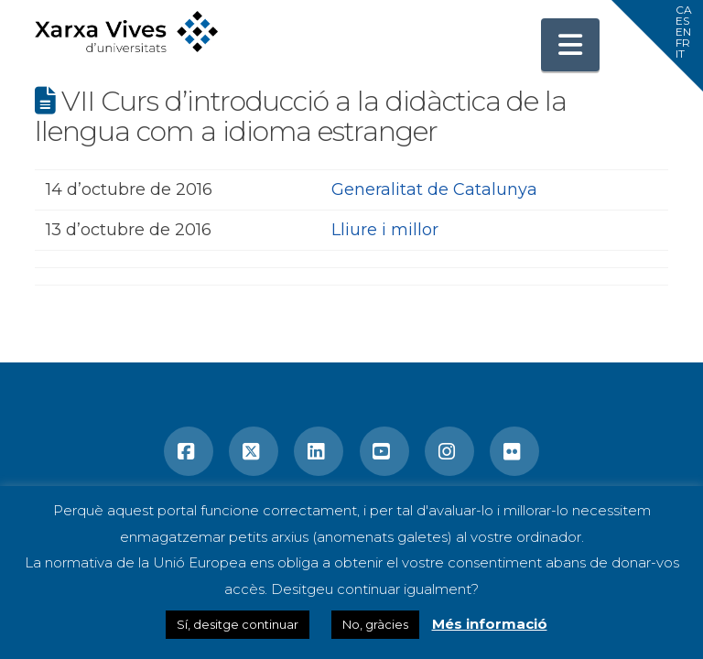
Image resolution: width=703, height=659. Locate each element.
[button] (570, 44)
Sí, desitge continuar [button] (237, 624)
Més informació (489, 623)
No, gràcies (375, 624)
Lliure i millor (384, 230)
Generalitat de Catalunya (434, 189)
